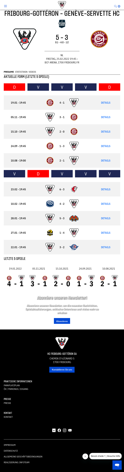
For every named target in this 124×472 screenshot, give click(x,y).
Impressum (10, 444)
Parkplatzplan (12, 385)
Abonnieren (62, 321)
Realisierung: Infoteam (16, 462)
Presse (7, 403)
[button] (119, 6)
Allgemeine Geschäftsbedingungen (23, 456)
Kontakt (8, 416)
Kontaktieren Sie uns (62, 369)
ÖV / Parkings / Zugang (16, 388)
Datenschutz (11, 450)
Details (105, 102)
